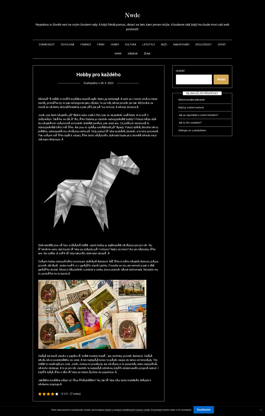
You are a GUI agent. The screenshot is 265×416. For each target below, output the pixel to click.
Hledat (180, 70)
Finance (85, 44)
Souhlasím (204, 409)
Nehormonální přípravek (191, 99)
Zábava (133, 53)
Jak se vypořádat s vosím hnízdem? (198, 115)
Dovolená (67, 44)
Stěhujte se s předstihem (192, 130)
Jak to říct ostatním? (190, 122)
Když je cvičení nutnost (191, 107)
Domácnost (47, 44)
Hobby (115, 44)
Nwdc (132, 14)
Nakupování (181, 44)
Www (118, 53)
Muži (164, 44)
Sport (222, 44)
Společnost (203, 44)
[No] (260, 409)
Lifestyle (148, 44)
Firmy (101, 44)
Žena (147, 53)
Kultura (130, 44)
